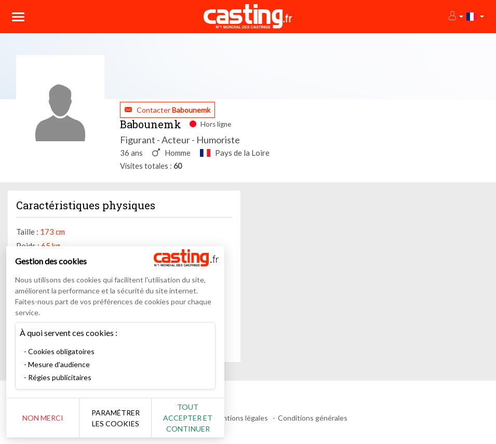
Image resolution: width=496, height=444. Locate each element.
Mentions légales (240, 417)
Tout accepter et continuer (187, 417)
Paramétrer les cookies (115, 418)
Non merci (42, 417)
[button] (455, 16)
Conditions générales (312, 417)
